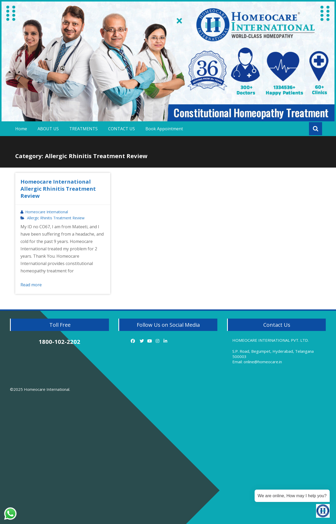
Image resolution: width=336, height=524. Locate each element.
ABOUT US (48, 129)
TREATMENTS (83, 129)
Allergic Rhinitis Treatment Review (56, 218)
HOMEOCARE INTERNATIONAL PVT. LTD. (270, 340)
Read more (31, 285)
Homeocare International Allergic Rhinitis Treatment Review (58, 188)
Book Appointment (164, 129)
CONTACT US (121, 129)
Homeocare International (46, 212)
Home (21, 129)
